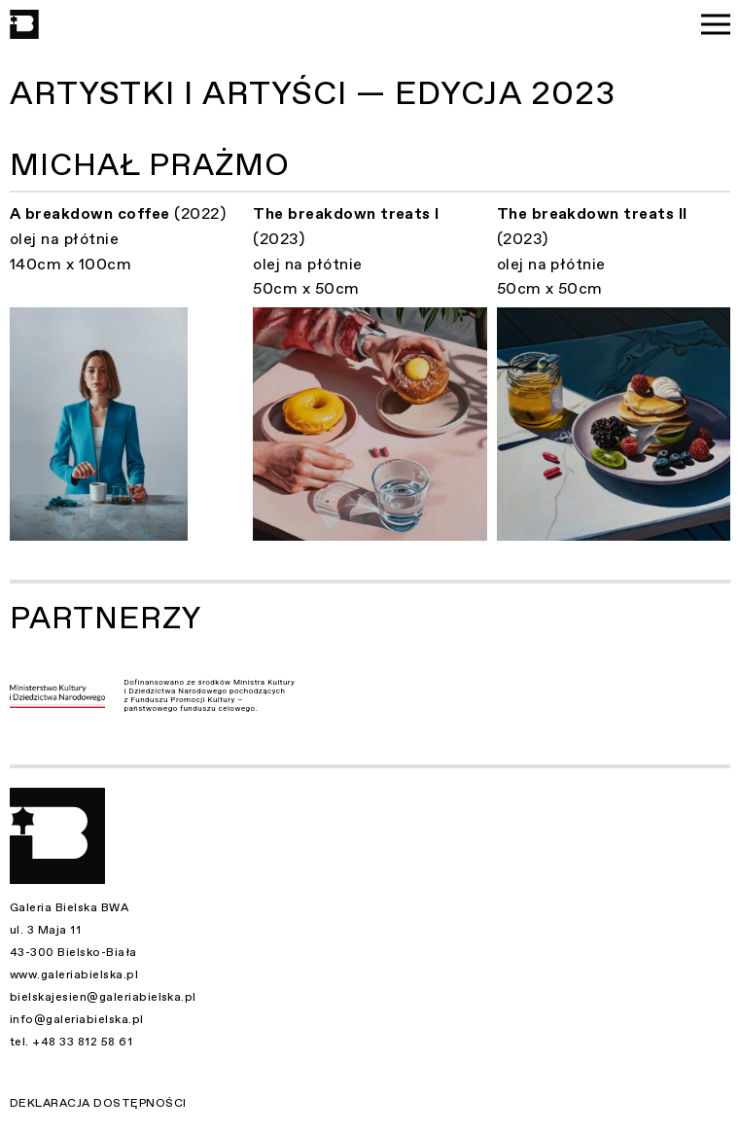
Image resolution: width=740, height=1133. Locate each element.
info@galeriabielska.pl (77, 1019)
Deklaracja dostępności (98, 1103)
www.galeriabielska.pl (74, 974)
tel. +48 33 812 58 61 (71, 1041)
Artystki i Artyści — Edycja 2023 (313, 94)
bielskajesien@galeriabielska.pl (103, 997)
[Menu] (715, 24)
